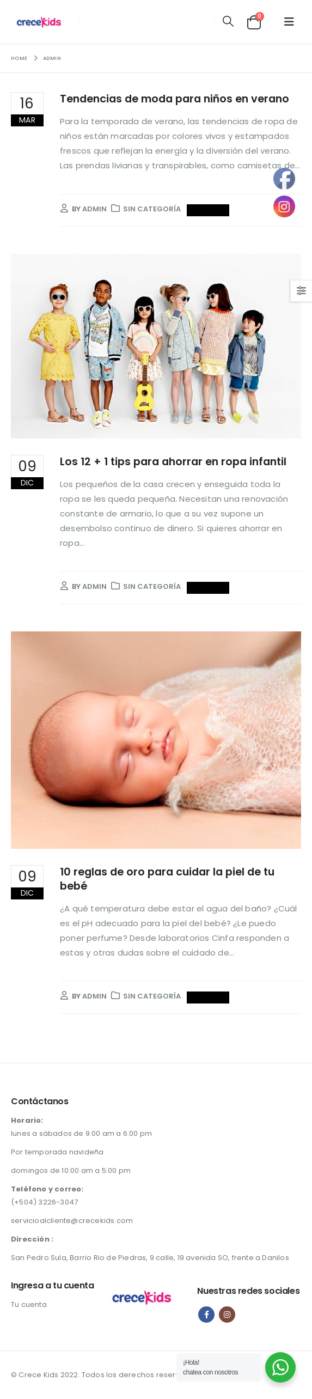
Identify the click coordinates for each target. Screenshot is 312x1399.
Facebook (206, 1314)
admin (94, 209)
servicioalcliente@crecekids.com (72, 1220)
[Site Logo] (41, 22)
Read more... (208, 210)
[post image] (156, 346)
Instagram (227, 1314)
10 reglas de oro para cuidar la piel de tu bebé (167, 879)
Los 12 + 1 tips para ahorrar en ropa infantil (173, 461)
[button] (228, 21)
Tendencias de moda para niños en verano (174, 99)
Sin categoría (152, 209)
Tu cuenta (29, 1304)
